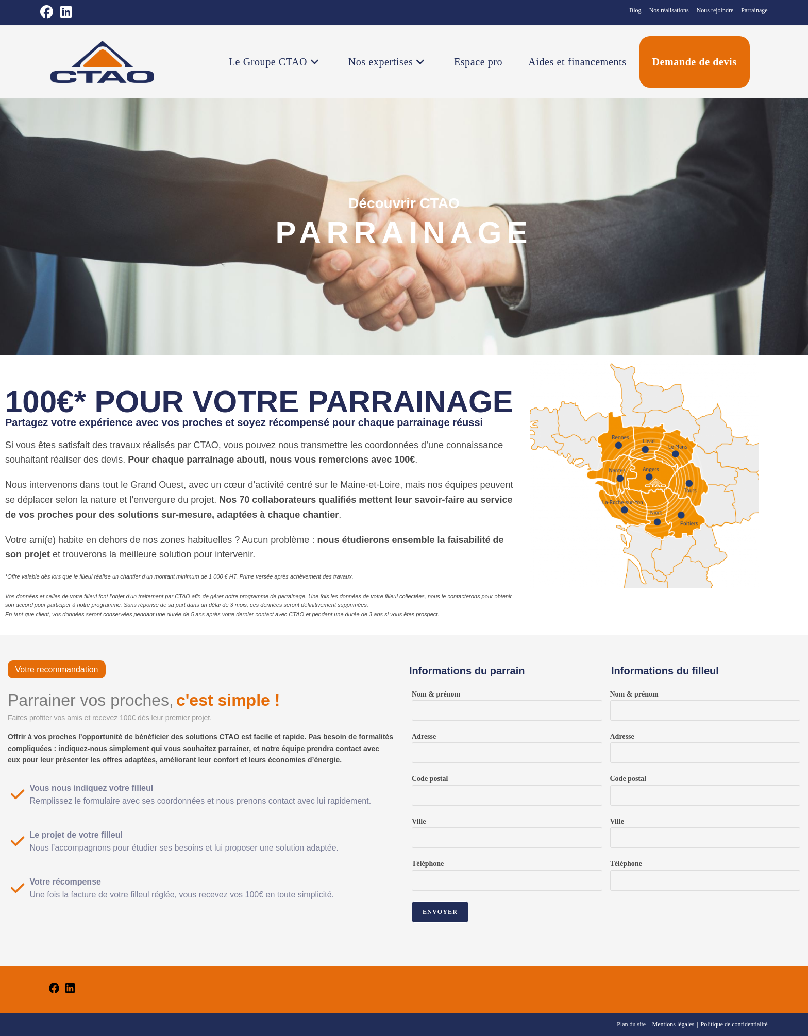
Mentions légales (673, 1024)
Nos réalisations (669, 10)
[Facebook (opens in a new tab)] (48, 12)
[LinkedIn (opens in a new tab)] (66, 12)
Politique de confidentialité (734, 1024)
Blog (635, 10)
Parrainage (754, 10)
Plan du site (631, 1024)
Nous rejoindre (715, 10)
